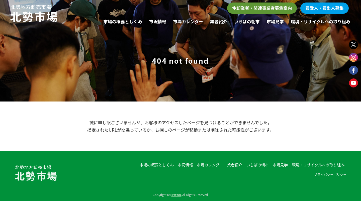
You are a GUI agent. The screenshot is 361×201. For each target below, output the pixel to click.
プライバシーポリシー (327, 175)
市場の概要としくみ (123, 21)
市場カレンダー (188, 21)
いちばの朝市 (247, 21)
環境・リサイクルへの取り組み (320, 21)
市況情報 (157, 21)
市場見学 (275, 21)
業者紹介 (218, 21)
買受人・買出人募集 (324, 8)
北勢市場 (176, 194)
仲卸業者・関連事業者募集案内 (262, 8)
